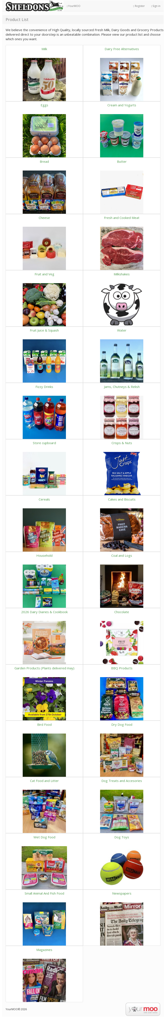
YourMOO (73, 6)
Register (139, 6)
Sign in (155, 6)
